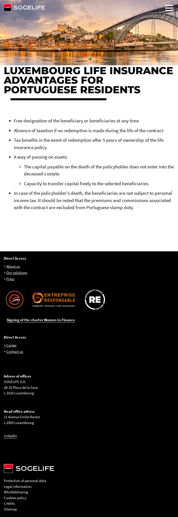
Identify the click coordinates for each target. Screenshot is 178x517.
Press (10, 278)
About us (13, 266)
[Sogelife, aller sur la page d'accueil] (89, 7)
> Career (10, 345)
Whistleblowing (16, 492)
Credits (9, 503)
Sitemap (10, 509)
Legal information (18, 486)
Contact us (14, 351)
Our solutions (16, 272)
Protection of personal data (25, 480)
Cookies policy (15, 497)
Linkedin (10, 435)
